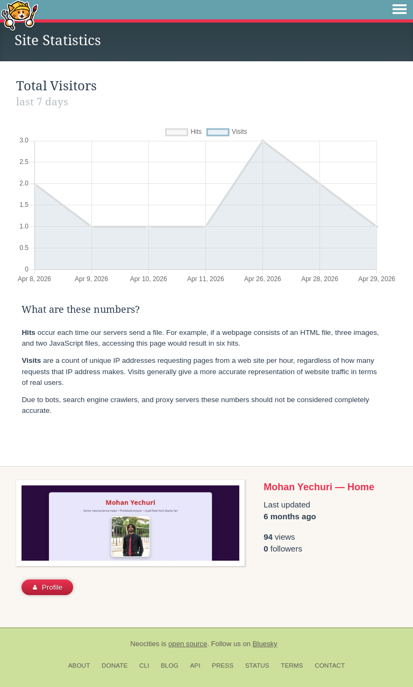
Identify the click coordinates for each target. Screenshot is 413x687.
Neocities (144, 644)
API (195, 665)
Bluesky (265, 644)
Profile (47, 587)
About (79, 665)
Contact (330, 665)
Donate (114, 665)
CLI (144, 665)
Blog (170, 665)
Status (257, 665)
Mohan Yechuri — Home (319, 487)
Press (222, 665)
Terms (292, 665)
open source (187, 644)
